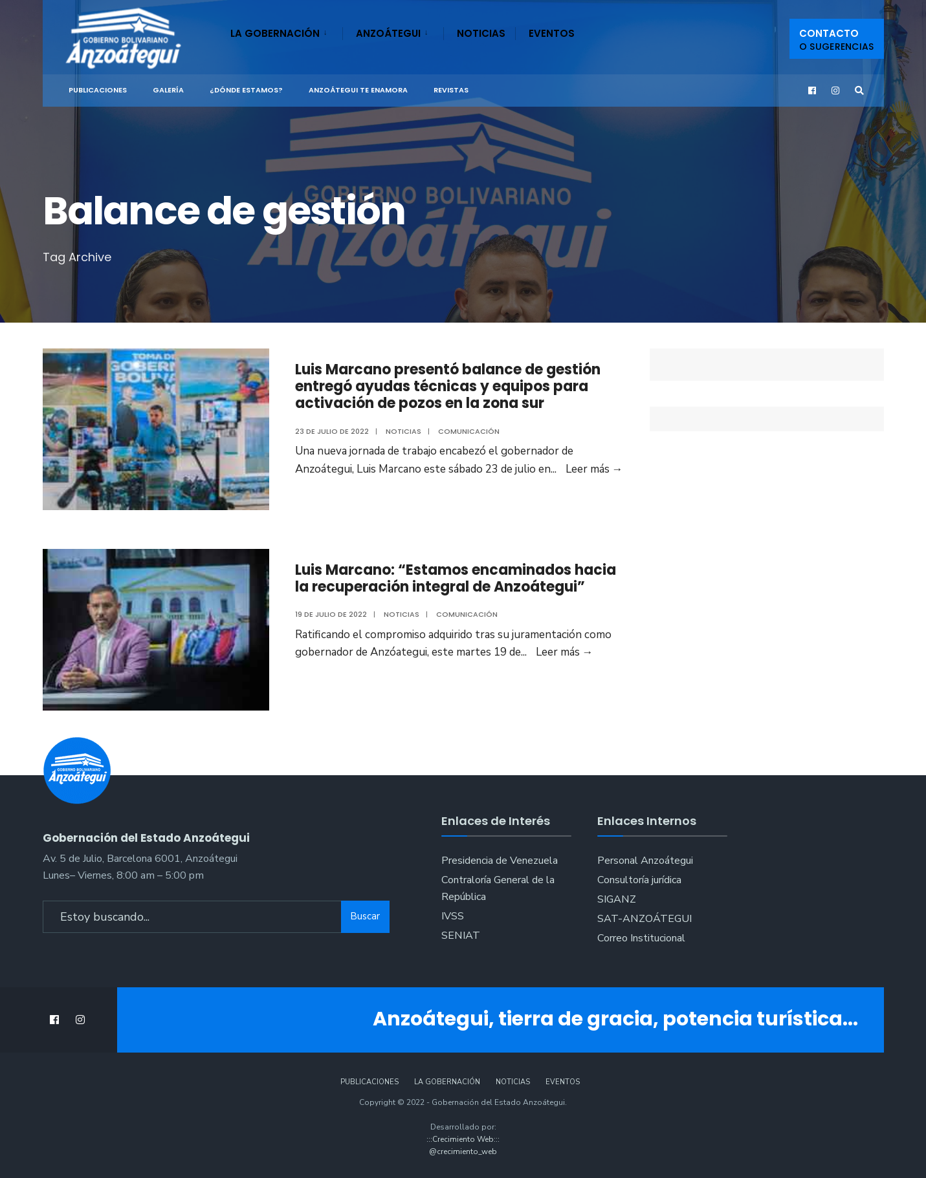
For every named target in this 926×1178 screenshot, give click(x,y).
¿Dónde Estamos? (246, 90)
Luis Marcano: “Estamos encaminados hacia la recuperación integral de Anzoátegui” (455, 578)
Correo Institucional (641, 938)
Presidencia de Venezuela (499, 860)
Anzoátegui (388, 33)
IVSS (452, 916)
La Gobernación (275, 33)
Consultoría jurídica (639, 880)
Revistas (451, 90)
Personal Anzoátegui (645, 860)
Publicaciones (98, 90)
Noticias (481, 33)
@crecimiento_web (463, 1151)
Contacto (836, 40)
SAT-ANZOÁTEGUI (644, 919)
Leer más (594, 469)
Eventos (552, 33)
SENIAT (460, 935)
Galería (168, 90)
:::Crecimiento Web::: (463, 1139)
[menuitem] (286, 31)
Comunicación (469, 431)
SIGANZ (616, 899)
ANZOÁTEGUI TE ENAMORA (358, 90)
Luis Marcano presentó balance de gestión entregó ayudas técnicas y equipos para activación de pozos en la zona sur (448, 386)
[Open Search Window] (859, 91)
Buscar (365, 916)
